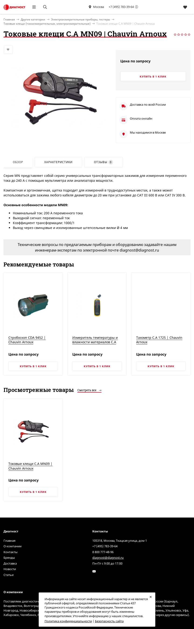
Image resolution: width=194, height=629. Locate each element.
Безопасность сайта (109, 621)
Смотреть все (89, 390)
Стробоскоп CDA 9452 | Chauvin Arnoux (27, 339)
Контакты (10, 552)
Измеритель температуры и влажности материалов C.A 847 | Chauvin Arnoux (95, 342)
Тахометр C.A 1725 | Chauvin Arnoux (159, 339)
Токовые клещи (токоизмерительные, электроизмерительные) (46, 24)
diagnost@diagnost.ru (108, 557)
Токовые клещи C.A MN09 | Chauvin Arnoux (30, 466)
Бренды (9, 557)
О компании (12, 546)
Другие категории (33, 19)
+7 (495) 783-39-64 (121, 7)
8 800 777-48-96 (103, 552)
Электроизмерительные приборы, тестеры (80, 19)
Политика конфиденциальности (68, 621)
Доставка (10, 563)
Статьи (8, 575)
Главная (9, 540)
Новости (9, 569)
